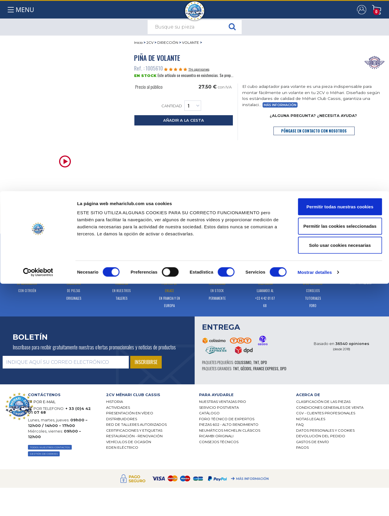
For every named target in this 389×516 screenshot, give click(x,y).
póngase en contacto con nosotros (314, 131)
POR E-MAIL (45, 402)
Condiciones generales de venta (329, 408)
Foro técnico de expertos (226, 419)
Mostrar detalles (315, 504)
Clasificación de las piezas (323, 402)
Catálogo (209, 413)
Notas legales (310, 419)
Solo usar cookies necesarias (340, 477)
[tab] (89, 206)
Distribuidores (121, 419)
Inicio (138, 43)
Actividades (118, 408)
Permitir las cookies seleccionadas (339, 458)
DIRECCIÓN (167, 43)
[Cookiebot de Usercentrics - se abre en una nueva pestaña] (38, 504)
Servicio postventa (219, 408)
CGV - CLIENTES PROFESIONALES (325, 413)
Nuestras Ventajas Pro (222, 402)
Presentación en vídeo (129, 413)
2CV (149, 43)
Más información (280, 105)
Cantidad (181, 105)
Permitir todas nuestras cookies (339, 438)
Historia (114, 402)
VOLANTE (190, 43)
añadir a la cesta (183, 120)
